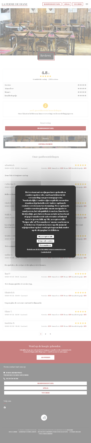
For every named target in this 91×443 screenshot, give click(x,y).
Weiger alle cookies (45, 241)
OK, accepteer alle (45, 236)
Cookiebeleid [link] (46, 252)
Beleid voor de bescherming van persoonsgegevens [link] (46, 249)
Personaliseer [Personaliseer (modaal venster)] (45, 245)
